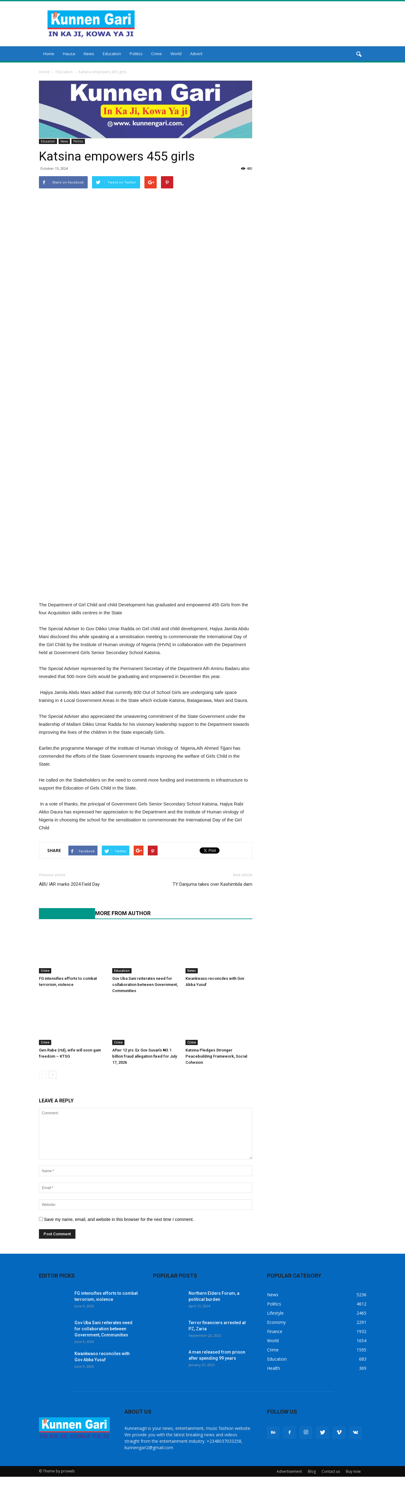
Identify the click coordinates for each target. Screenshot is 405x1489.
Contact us (331, 1471)
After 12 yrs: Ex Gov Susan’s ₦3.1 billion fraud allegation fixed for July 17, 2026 (144, 1056)
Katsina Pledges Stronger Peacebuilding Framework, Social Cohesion (216, 1056)
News (89, 53)
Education (112, 53)
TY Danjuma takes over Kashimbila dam (212, 884)
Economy (276, 1322)
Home (48, 53)
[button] (359, 54)
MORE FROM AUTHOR (123, 913)
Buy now (353, 1471)
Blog (312, 1471)
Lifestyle (275, 1313)
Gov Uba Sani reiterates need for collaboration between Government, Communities (145, 984)
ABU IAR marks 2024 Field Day (69, 884)
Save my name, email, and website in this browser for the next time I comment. (119, 1219)
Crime (156, 53)
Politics (136, 53)
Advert (196, 53)
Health (273, 1368)
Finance (274, 1331)
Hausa (69, 53)
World (175, 53)
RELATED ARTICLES (64, 913)
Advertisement (289, 1471)
